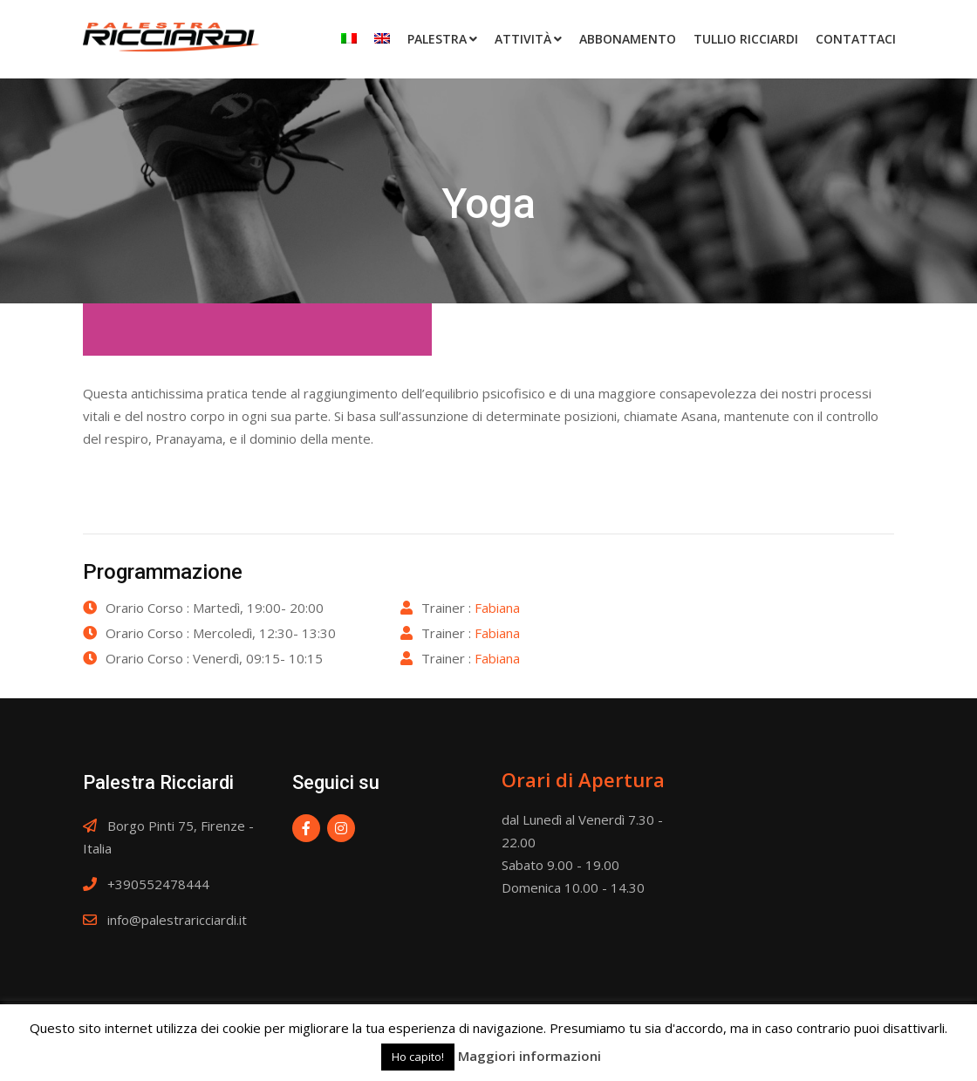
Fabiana (497, 607)
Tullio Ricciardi (745, 39)
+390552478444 (158, 884)
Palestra (437, 39)
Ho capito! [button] (418, 1056)
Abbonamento (627, 39)
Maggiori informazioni (529, 1055)
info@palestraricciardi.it (177, 919)
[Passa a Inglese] (382, 39)
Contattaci (856, 39)
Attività (523, 39)
